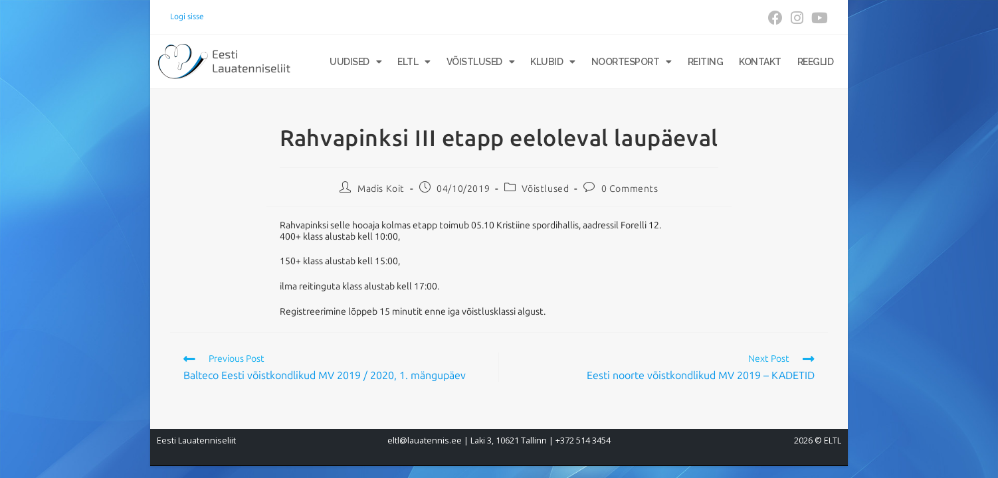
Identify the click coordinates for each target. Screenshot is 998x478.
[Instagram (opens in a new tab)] (797, 18)
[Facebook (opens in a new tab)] (775, 18)
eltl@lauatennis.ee (424, 440)
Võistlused (481, 61)
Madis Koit (381, 189)
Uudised (355, 61)
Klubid (552, 61)
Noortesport (631, 61)
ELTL (414, 61)
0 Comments (629, 189)
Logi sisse (187, 16)
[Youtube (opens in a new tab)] (817, 18)
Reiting (706, 61)
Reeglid (815, 61)
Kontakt (760, 61)
